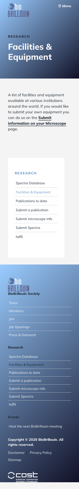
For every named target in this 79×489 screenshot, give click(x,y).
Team (13, 303)
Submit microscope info (34, 219)
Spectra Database (30, 183)
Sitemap (14, 460)
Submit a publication (32, 210)
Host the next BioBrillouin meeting (35, 426)
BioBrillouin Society (24, 293)
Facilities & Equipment (33, 192)
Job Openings (19, 327)
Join (12, 319)
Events (13, 417)
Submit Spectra (28, 228)
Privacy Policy (41, 452)
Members (16, 311)
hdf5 (19, 237)
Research (26, 173)
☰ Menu (64, 6)
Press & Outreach (22, 335)
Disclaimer (16, 452)
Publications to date (31, 201)
